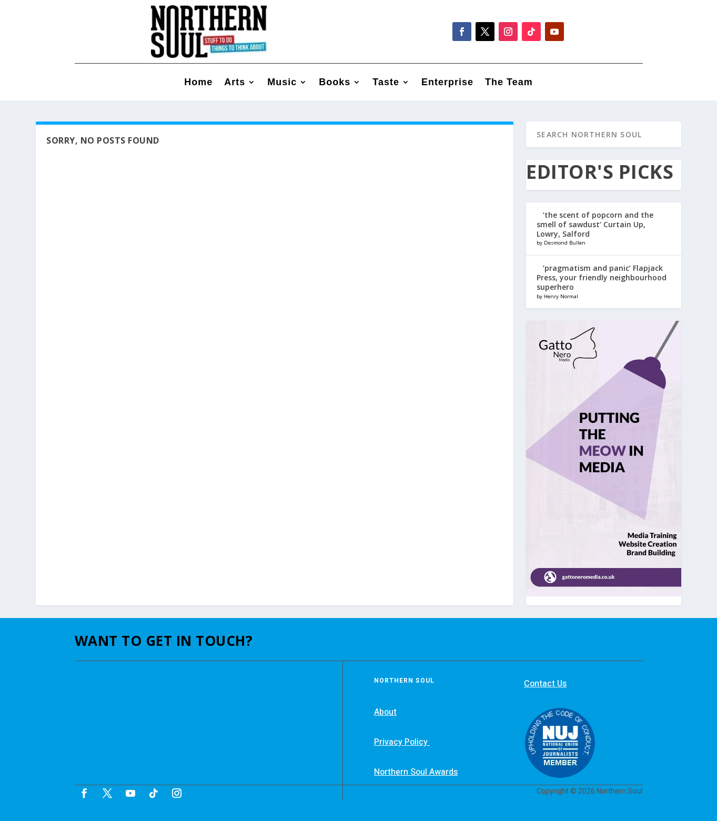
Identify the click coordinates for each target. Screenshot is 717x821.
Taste (385, 82)
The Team (509, 82)
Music (282, 82)
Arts (234, 82)
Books (334, 82)
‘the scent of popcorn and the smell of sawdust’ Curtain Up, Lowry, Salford (595, 224)
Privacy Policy (402, 742)
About (385, 712)
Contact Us (545, 683)
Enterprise (447, 82)
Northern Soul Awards (416, 772)
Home (198, 82)
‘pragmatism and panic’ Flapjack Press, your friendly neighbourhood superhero (601, 277)
